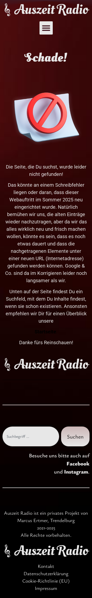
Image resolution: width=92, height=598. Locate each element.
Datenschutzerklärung (46, 573)
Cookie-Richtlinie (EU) (46, 580)
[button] (46, 28)
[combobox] (30, 436)
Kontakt (46, 566)
